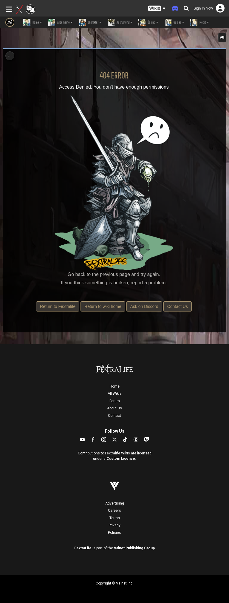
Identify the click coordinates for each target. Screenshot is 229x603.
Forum (114, 401)
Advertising (114, 503)
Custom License (120, 459)
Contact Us (177, 306)
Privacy (114, 525)
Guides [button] (174, 22)
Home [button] (32, 22)
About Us (114, 408)
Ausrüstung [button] (119, 22)
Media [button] (199, 22)
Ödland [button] (148, 22)
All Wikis (115, 393)
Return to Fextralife (57, 306)
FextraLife (83, 548)
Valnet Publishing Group (134, 548)
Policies (114, 532)
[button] (157, 8)
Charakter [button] (90, 22)
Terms (114, 518)
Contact (114, 416)
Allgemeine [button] (60, 22)
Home (115, 386)
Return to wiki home (102, 306)
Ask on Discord (144, 306)
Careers (114, 510)
